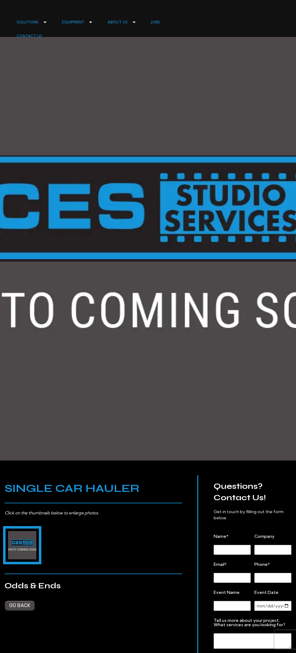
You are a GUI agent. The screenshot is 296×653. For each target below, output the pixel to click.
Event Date (266, 592)
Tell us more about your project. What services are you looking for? (249, 622)
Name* (221, 536)
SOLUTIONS (28, 22)
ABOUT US (118, 22)
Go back (19, 605)
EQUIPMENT (73, 22)
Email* (220, 564)
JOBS (155, 22)
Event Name (227, 592)
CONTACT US (29, 36)
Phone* (262, 564)
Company (264, 536)
